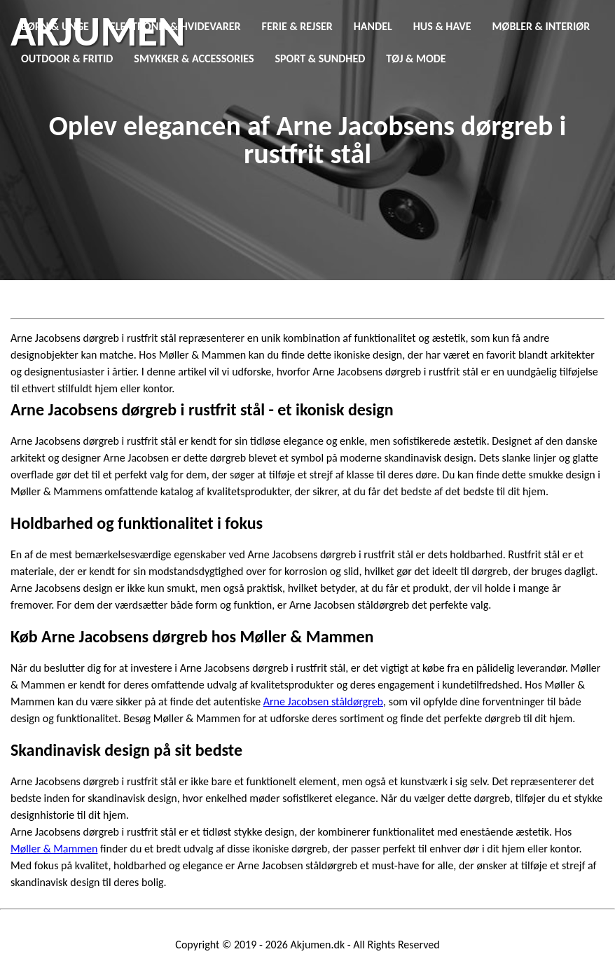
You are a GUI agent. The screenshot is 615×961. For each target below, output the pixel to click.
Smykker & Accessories (194, 58)
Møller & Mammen (54, 848)
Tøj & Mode (415, 58)
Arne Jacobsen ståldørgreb (323, 701)
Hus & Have (442, 26)
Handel (373, 26)
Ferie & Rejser (297, 26)
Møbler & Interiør (541, 26)
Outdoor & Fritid (67, 58)
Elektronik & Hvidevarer (175, 26)
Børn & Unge (55, 26)
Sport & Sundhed (320, 58)
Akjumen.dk (318, 944)
